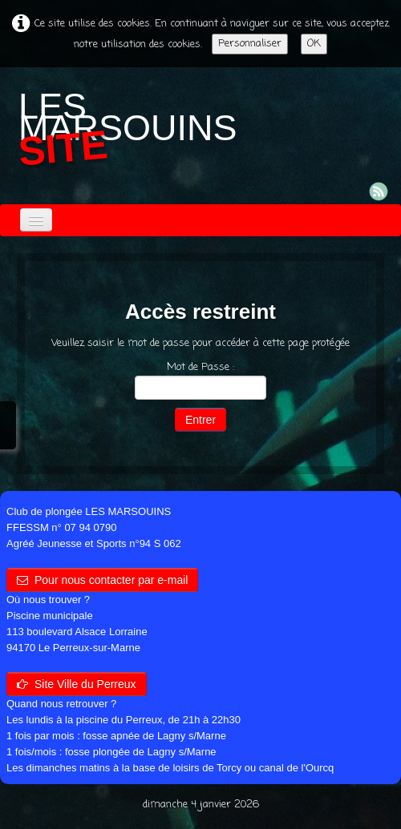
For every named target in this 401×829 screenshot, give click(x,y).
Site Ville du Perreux (76, 684)
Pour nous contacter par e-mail (102, 579)
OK (314, 43)
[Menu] (36, 219)
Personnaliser (250, 43)
